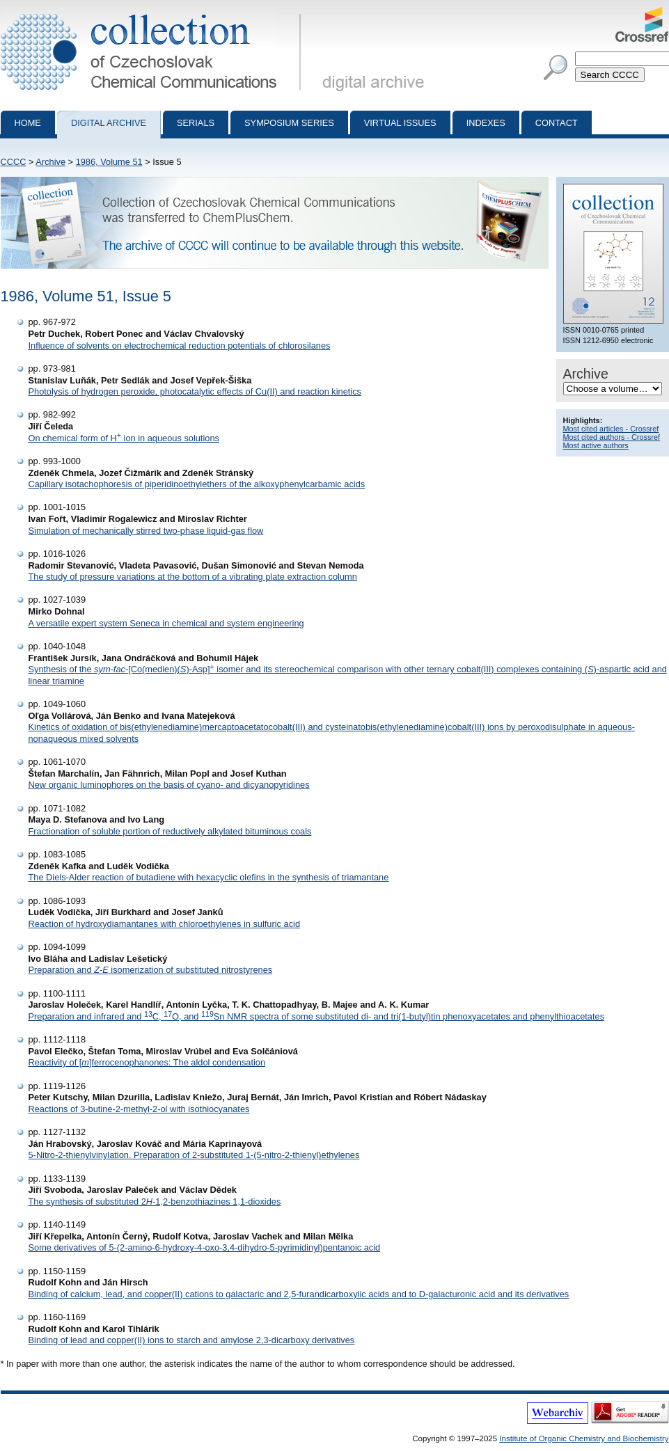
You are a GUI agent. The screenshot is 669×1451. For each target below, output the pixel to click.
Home (28, 123)
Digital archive (108, 123)
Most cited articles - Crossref (611, 429)
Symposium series (289, 123)
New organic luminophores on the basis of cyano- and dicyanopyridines (169, 784)
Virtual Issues (400, 123)
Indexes (485, 123)
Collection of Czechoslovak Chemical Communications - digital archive (153, 12)
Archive (50, 162)
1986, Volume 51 (109, 162)
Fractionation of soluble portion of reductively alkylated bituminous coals (170, 831)
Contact (556, 123)
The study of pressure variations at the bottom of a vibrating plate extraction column (193, 576)
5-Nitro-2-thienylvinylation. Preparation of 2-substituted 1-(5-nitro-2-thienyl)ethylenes (194, 1155)
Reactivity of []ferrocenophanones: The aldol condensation (147, 1062)
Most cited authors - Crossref (612, 437)
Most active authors (596, 445)
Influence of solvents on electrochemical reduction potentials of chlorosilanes (180, 345)
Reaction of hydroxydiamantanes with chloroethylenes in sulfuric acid (165, 924)
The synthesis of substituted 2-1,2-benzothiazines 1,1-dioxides (155, 1201)
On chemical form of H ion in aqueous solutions (124, 438)
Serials (195, 123)
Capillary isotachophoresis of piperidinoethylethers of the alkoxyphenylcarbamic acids (197, 484)
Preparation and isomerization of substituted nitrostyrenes (151, 970)
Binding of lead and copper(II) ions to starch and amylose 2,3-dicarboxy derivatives (192, 1340)
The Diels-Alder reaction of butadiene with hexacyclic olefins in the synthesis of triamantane (209, 877)
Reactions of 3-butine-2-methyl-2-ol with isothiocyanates (139, 1109)
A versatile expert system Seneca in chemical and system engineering (166, 623)
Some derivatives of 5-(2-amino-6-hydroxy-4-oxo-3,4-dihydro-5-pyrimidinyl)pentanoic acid (205, 1247)
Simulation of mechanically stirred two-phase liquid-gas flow (146, 530)
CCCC (13, 162)
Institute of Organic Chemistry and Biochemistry (583, 1438)
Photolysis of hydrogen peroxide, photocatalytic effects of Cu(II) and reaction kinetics (195, 391)
